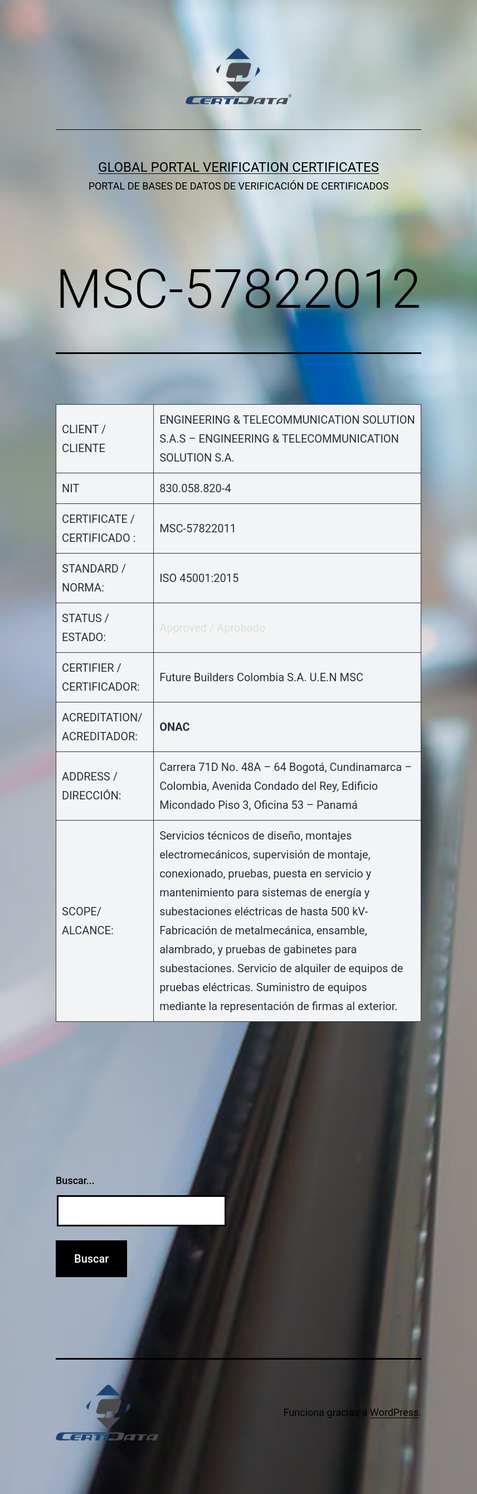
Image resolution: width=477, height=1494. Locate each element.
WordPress (394, 1412)
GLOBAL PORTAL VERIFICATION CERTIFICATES (238, 167)
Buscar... (75, 1180)
